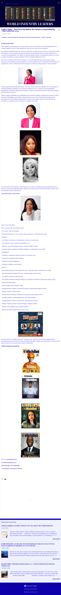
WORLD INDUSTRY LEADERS (30, 24)
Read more (56, 539)
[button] (59, 30)
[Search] (59, 3)
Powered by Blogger (30, 586)
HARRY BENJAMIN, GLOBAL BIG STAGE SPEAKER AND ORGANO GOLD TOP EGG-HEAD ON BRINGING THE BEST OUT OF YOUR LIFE (28, 545)
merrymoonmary (34, 588)
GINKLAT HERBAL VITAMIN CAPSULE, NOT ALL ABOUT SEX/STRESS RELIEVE (27, 526)
